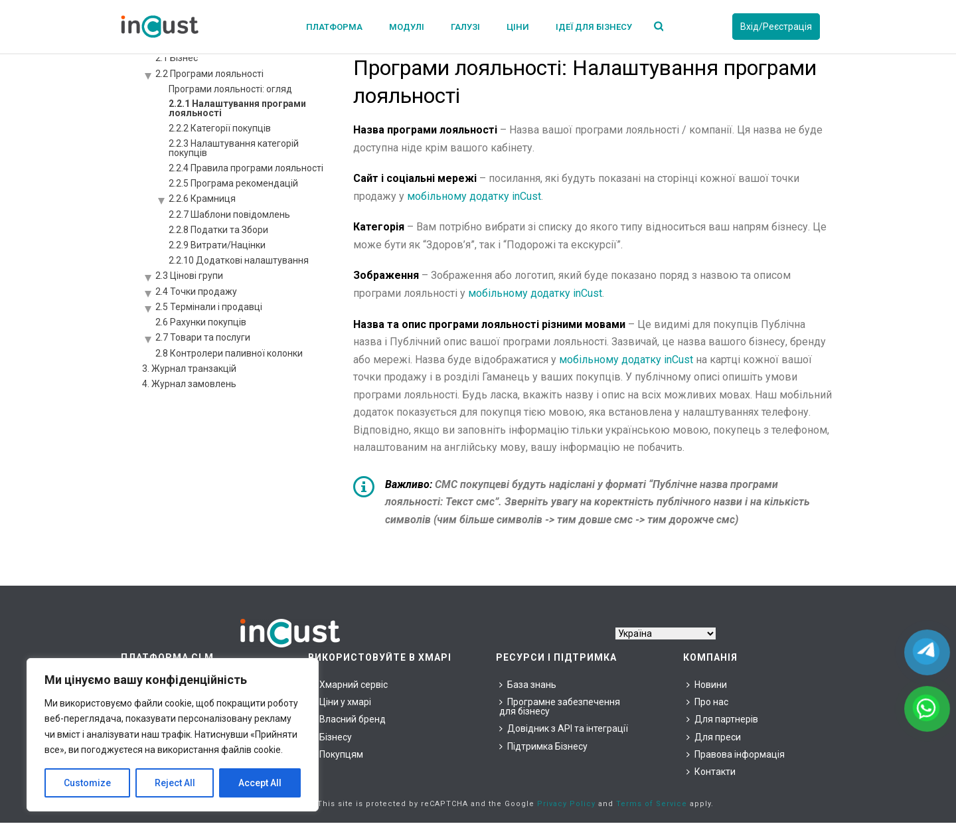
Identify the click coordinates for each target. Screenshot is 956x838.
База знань (527, 684)
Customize (87, 783)
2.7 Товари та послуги (202, 337)
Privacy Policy (566, 803)
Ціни (518, 27)
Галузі (465, 27)
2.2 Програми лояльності (209, 73)
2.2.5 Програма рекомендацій (233, 183)
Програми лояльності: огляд (230, 89)
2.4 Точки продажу (196, 291)
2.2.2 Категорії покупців (220, 128)
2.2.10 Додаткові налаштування (239, 260)
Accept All (259, 783)
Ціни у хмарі (341, 702)
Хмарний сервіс (349, 684)
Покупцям (337, 754)
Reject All (175, 783)
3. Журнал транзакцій (189, 368)
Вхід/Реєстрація (776, 26)
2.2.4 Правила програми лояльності (246, 168)
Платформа (334, 27)
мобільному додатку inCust (474, 196)
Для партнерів (722, 719)
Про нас (707, 702)
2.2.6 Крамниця (202, 198)
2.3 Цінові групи (189, 275)
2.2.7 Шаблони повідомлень (229, 214)
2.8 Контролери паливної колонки (229, 353)
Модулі (406, 27)
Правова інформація (735, 754)
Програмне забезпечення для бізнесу (559, 706)
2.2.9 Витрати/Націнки (217, 245)
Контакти (711, 771)
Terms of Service (651, 803)
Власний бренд (348, 719)
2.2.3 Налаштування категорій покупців (234, 148)
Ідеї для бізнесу (594, 27)
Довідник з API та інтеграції (563, 728)
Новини (706, 684)
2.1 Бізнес (176, 57)
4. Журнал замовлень (189, 383)
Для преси (713, 737)
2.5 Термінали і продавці (208, 306)
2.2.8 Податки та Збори (218, 229)
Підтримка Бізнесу (543, 746)
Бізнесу (331, 737)
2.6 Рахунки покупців (200, 322)
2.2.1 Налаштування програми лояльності (237, 108)
